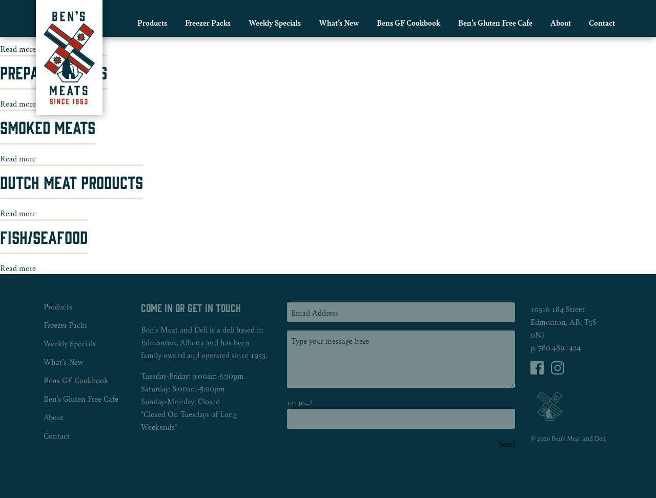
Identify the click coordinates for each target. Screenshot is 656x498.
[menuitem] (152, 22)
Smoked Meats (47, 127)
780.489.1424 (559, 347)
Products (152, 22)
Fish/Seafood (44, 236)
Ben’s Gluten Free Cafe (495, 22)
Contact (602, 22)
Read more (18, 48)
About (560, 22)
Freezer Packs (208, 22)
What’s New (339, 22)
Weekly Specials (275, 22)
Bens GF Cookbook (408, 22)
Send (507, 444)
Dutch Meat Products (71, 182)
